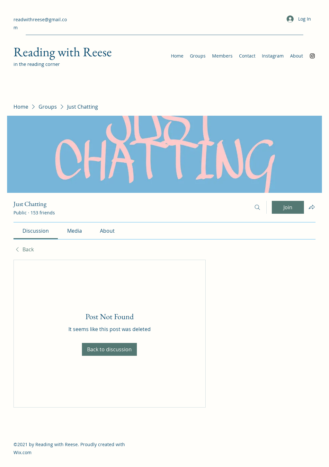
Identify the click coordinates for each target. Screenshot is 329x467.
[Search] (257, 207)
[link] (35, 230)
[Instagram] (312, 56)
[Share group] (312, 207)
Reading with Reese (62, 51)
